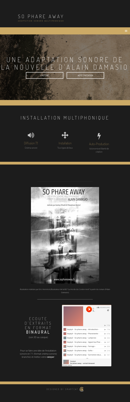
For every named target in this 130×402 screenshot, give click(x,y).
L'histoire (44, 75)
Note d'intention (85, 75)
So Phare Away (41, 16)
